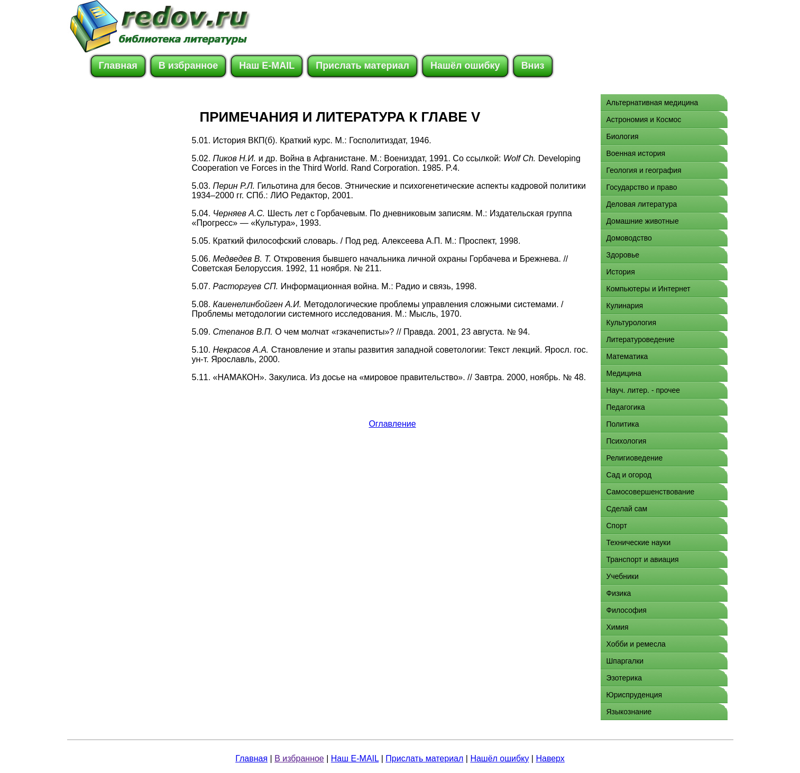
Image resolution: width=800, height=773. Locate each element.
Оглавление (392, 423)
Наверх (550, 758)
